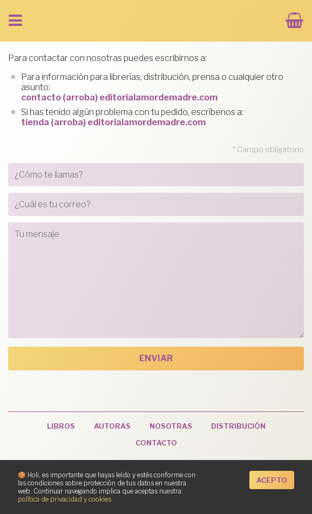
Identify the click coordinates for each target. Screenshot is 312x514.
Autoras (112, 426)
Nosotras (171, 426)
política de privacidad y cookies (64, 499)
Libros (61, 426)
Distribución (238, 426)
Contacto (156, 443)
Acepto (271, 480)
